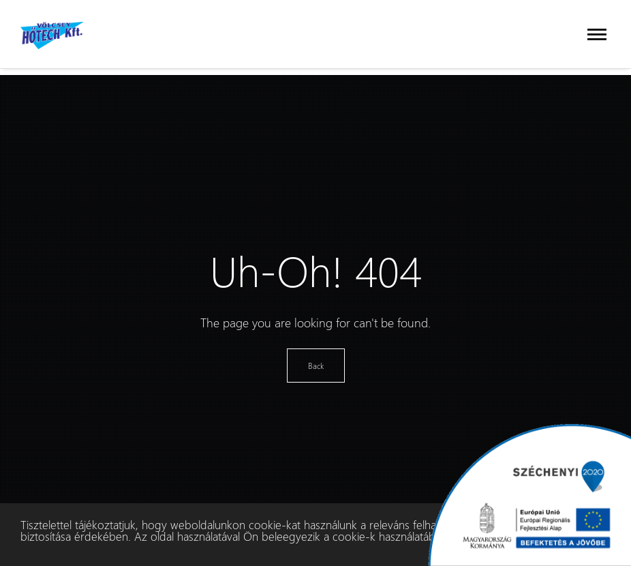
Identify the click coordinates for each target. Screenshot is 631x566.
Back (316, 365)
